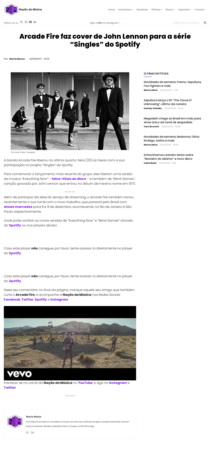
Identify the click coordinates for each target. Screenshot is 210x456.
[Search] (205, 22)
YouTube (85, 383)
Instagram (59, 299)
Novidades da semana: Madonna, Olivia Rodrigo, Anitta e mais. (171, 138)
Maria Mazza (17, 59)
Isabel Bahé (150, 163)
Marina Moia (151, 90)
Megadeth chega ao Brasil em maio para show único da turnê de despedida (172, 120)
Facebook (12, 299)
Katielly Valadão (153, 108)
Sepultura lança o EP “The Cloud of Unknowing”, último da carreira (168, 102)
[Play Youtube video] (70, 343)
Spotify (15, 253)
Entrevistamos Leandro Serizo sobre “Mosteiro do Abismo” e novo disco (168, 157)
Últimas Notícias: (156, 73)
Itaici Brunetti (151, 126)
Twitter (27, 299)
